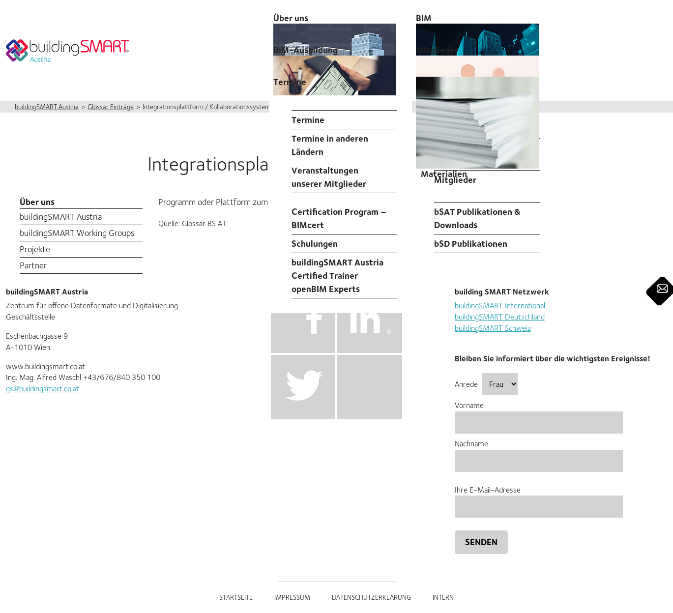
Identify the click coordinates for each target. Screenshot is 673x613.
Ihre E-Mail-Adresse (539, 498)
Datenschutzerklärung (371, 597)
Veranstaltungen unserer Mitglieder (329, 177)
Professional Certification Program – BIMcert (339, 211)
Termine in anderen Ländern (330, 145)
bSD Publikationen (470, 243)
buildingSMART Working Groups (77, 233)
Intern (443, 597)
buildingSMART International (500, 305)
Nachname (539, 452)
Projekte (35, 249)
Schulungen (315, 243)
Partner (33, 265)
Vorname (539, 414)
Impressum (292, 597)
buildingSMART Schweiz (493, 328)
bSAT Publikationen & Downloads (477, 218)
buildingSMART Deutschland (500, 316)
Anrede (486, 384)
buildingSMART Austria (61, 216)
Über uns (37, 202)
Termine (289, 82)
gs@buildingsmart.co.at (42, 388)
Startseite (236, 597)
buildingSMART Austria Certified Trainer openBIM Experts (337, 275)
